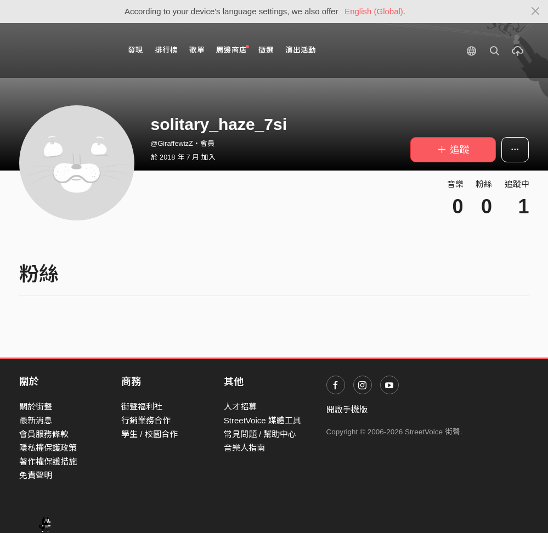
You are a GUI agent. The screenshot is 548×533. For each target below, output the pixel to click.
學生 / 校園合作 (149, 434)
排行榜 (166, 50)
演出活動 (300, 50)
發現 (135, 50)
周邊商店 (233, 49)
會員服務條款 (44, 434)
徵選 (266, 50)
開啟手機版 (347, 409)
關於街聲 (35, 406)
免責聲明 (35, 475)
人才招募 (240, 406)
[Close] (535, 11)
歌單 (197, 50)
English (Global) (373, 11)
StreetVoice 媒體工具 (262, 420)
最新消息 (35, 420)
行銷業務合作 (146, 420)
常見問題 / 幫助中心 (260, 434)
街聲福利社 (141, 406)
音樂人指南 (244, 447)
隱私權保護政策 (48, 447)
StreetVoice (64, 50)
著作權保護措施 (48, 461)
